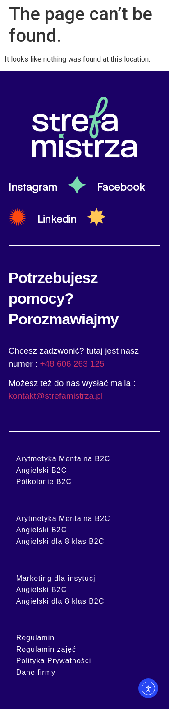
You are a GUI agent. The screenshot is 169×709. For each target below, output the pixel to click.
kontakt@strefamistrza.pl (56, 395)
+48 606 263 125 (72, 363)
